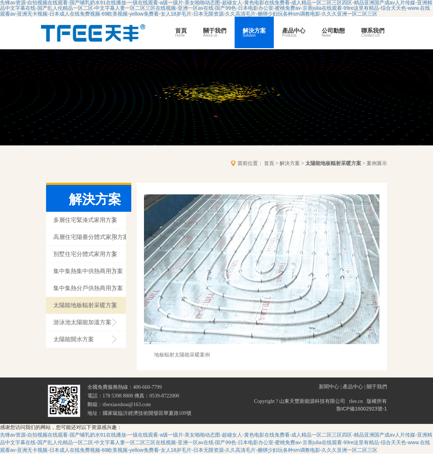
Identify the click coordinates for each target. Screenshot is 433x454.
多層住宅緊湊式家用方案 (85, 220)
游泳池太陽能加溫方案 (82, 322)
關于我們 (214, 33)
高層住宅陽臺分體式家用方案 (89, 237)
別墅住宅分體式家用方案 (85, 254)
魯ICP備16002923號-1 (361, 409)
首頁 (181, 33)
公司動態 (333, 33)
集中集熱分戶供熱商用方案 (88, 288)
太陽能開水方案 (73, 339)
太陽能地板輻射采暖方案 (333, 163)
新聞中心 (329, 386)
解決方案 (254, 33)
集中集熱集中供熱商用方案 (88, 271)
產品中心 (293, 33)
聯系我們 (372, 33)
